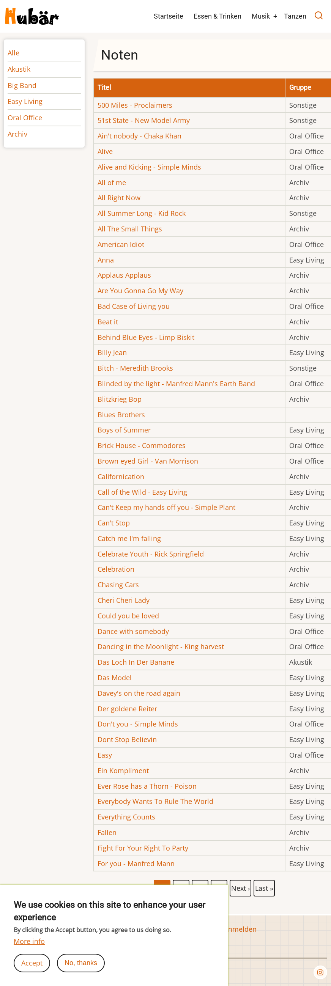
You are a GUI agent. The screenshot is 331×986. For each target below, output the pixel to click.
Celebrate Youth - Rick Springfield (151, 553)
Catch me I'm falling (129, 538)
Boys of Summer (124, 429)
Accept (32, 971)
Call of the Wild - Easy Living (142, 492)
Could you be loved (128, 615)
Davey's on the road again (139, 693)
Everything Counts (126, 816)
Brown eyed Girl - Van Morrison (148, 460)
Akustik (19, 69)
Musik (261, 16)
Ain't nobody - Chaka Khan (139, 135)
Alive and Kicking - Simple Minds (149, 166)
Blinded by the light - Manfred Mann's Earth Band (176, 383)
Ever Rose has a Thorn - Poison (147, 786)
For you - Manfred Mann (136, 863)
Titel (104, 87)
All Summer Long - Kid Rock (142, 213)
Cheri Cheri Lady (124, 600)
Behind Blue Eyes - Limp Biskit (146, 337)
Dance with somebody (133, 631)
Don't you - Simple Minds (138, 723)
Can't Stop (114, 522)
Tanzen (295, 16)
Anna (106, 259)
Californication (121, 476)
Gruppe (300, 87)
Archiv (17, 133)
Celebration (116, 569)
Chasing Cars (118, 584)
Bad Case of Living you (134, 306)
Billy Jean (112, 352)
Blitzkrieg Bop (120, 399)
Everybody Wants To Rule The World (155, 801)
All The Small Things (130, 228)
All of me (112, 182)
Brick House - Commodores (142, 445)
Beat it (108, 321)
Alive (105, 151)
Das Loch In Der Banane (136, 662)
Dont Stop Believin (127, 739)
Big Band (22, 85)
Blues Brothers (121, 414)
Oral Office (25, 117)
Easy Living (25, 101)
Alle (13, 52)
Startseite (168, 16)
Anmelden (240, 929)
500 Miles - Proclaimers (135, 105)
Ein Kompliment (123, 770)
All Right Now (119, 197)
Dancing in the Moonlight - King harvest (161, 646)
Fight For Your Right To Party (143, 847)
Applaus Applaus (124, 275)
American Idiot (121, 244)
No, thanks (81, 971)
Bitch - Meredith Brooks (135, 368)
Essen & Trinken (217, 16)
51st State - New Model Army (144, 120)
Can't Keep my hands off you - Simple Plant (166, 507)
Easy (105, 755)
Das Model (115, 677)
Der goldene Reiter (127, 708)
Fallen (107, 832)
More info (29, 949)
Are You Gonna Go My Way (140, 290)
